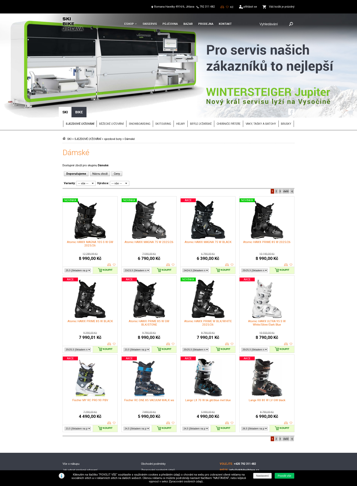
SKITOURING (163, 90)
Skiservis (150, 24)
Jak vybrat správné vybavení (80, 437)
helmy (180, 90)
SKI (69, 105)
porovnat (109, 232)
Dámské (130, 105)
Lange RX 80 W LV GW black (267, 367)
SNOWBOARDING (139, 90)
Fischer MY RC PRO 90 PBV (90, 367)
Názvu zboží (100, 140)
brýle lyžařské (201, 90)
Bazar (188, 24)
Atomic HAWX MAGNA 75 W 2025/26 (149, 209)
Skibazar (68, 449)
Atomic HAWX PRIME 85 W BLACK (90, 288)
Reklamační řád (150, 455)
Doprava (146, 443)
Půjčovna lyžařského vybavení (81, 455)
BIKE (79, 79)
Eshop (129, 24)
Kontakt (225, 24)
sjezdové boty (113, 105)
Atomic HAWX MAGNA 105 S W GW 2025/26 (90, 210)
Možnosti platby (151, 449)
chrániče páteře (228, 90)
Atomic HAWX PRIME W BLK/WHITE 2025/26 (208, 289)
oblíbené (114, 232)
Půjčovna (170, 24)
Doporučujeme (76, 140)
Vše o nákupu (71, 430)
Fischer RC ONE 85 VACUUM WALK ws (149, 367)
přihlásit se (250, 6)
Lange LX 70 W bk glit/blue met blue (208, 367)
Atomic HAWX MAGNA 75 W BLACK (208, 209)
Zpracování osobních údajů (158, 437)
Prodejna (205, 24)
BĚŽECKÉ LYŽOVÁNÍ (111, 90)
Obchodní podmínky (153, 430)
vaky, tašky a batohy (261, 90)
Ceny (117, 140)
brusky (286, 90)
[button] (284, 476)
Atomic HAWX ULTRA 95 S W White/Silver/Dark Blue (267, 289)
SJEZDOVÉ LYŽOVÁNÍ (88, 105)
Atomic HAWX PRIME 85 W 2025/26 (267, 209)
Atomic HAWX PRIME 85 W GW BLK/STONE (149, 289)
